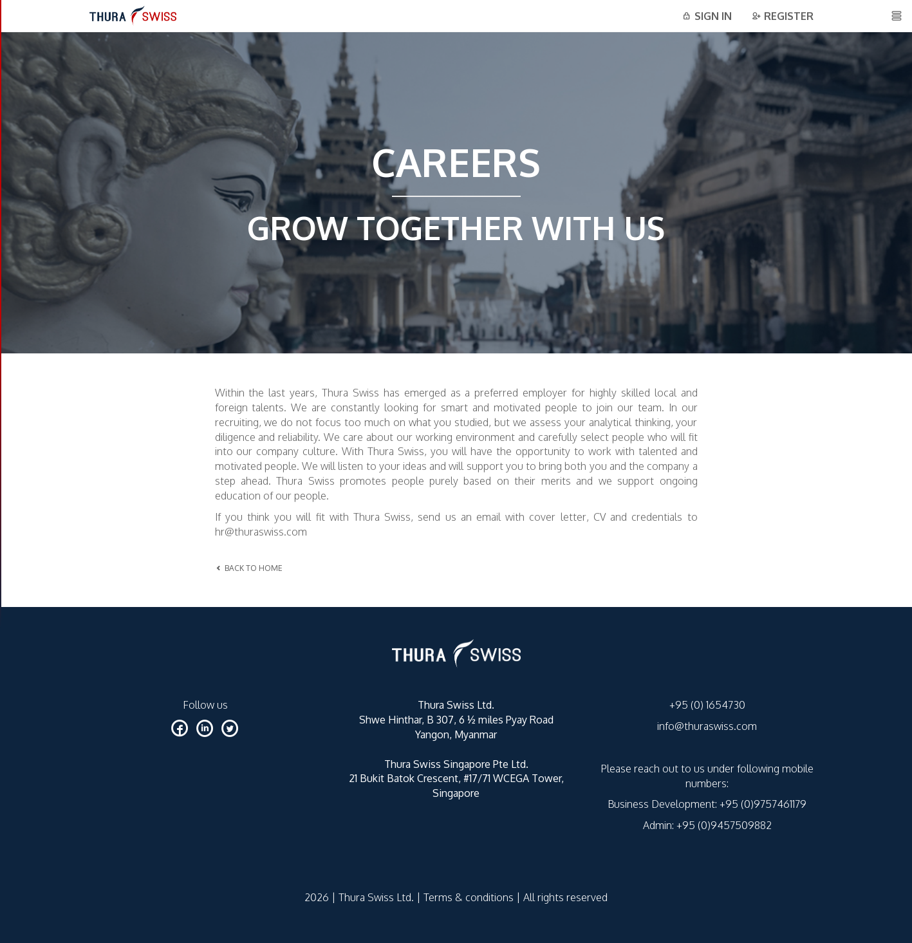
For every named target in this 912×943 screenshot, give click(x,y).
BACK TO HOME (249, 568)
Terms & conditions (468, 897)
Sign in (707, 16)
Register (782, 16)
